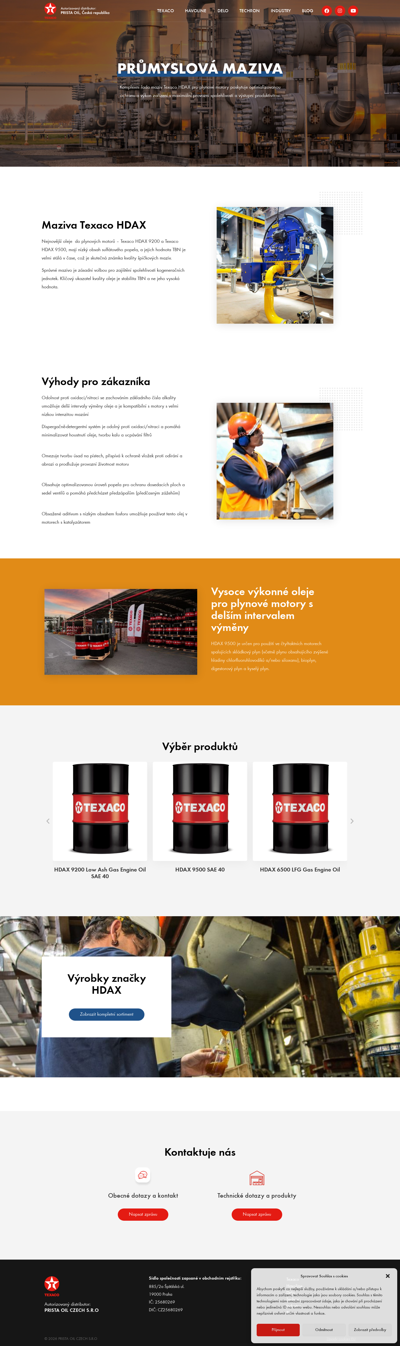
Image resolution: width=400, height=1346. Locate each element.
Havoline (195, 11)
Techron (249, 11)
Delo (223, 11)
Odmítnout (324, 1330)
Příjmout (278, 1330)
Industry (281, 11)
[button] (388, 1276)
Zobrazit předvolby (370, 1330)
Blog (307, 11)
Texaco (165, 11)
